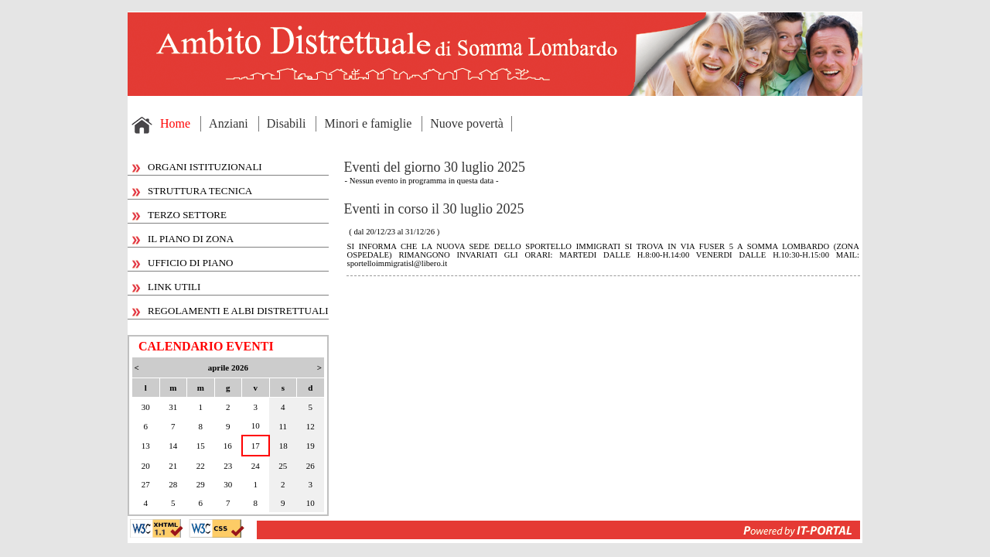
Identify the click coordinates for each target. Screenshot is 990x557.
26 (310, 465)
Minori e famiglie (367, 123)
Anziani (228, 123)
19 (310, 445)
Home (175, 123)
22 (200, 465)
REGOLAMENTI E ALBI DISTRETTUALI (230, 310)
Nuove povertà (467, 123)
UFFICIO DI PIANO (183, 262)
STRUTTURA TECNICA (192, 190)
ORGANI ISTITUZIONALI (197, 167)
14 (173, 445)
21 (173, 465)
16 (228, 445)
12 (310, 426)
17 (255, 445)
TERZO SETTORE (179, 214)
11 (283, 426)
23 (228, 465)
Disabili (286, 123)
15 (200, 445)
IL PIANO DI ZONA (183, 238)
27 (146, 484)
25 (282, 465)
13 (146, 445)
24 (255, 465)
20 (146, 465)
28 (173, 484)
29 (200, 484)
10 (255, 425)
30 (146, 407)
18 (283, 445)
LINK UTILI (166, 286)
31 (173, 407)
